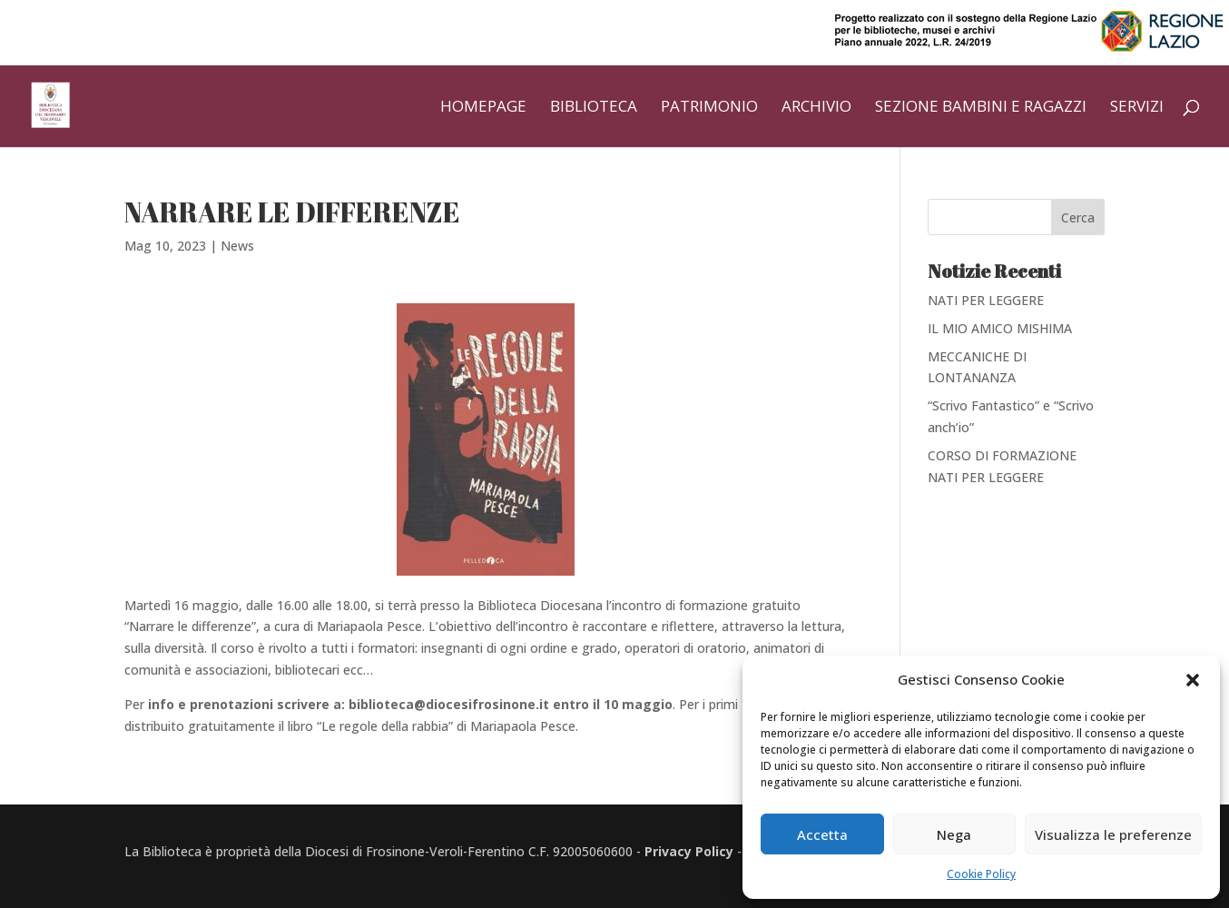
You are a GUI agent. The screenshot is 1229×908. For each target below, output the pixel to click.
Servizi (1137, 108)
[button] (1193, 680)
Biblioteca (593, 108)
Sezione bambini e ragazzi (980, 108)
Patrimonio (709, 108)
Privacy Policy (688, 851)
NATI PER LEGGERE (986, 300)
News (237, 245)
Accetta (822, 834)
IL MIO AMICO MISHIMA (1000, 328)
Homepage (483, 108)
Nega (954, 834)
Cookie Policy (981, 874)
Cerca (1078, 217)
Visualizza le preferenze (1113, 834)
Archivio (816, 108)
